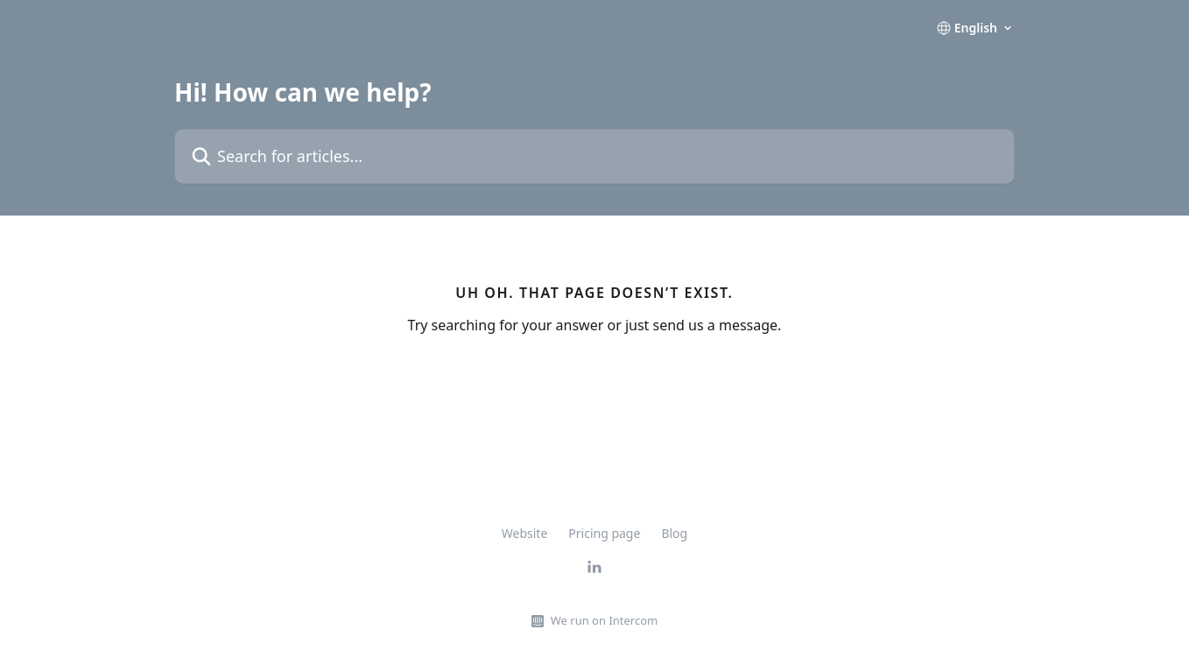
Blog (674, 533)
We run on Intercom (604, 620)
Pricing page (604, 533)
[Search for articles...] (594, 156)
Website (525, 533)
